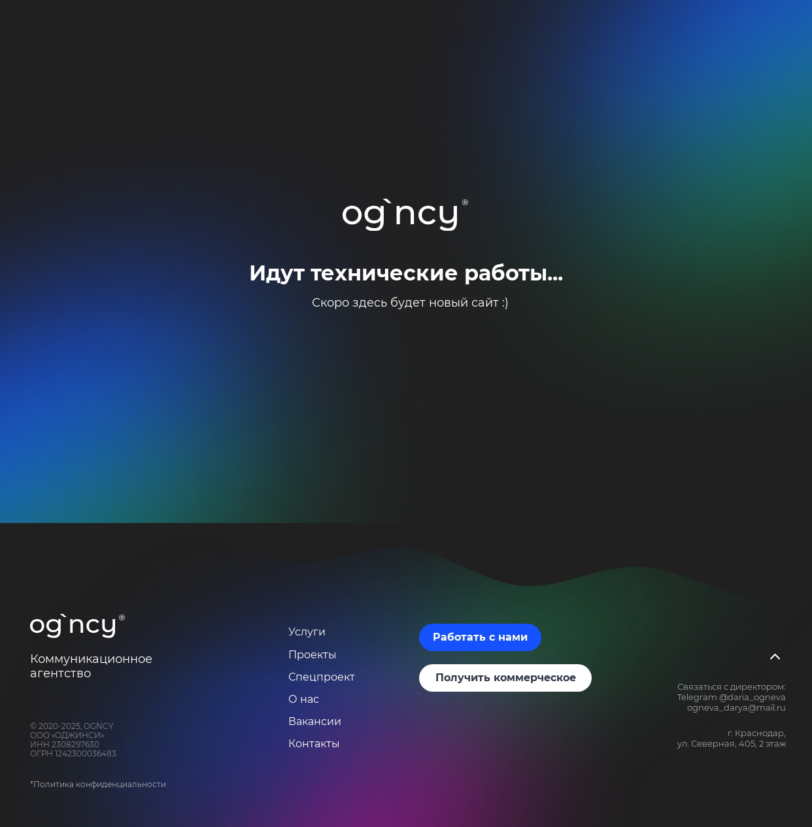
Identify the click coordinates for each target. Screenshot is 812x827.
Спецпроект (321, 677)
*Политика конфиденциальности (98, 784)
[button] (480, 637)
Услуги (307, 632)
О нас (303, 699)
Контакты (314, 743)
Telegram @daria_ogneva (731, 697)
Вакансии (314, 721)
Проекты (312, 655)
